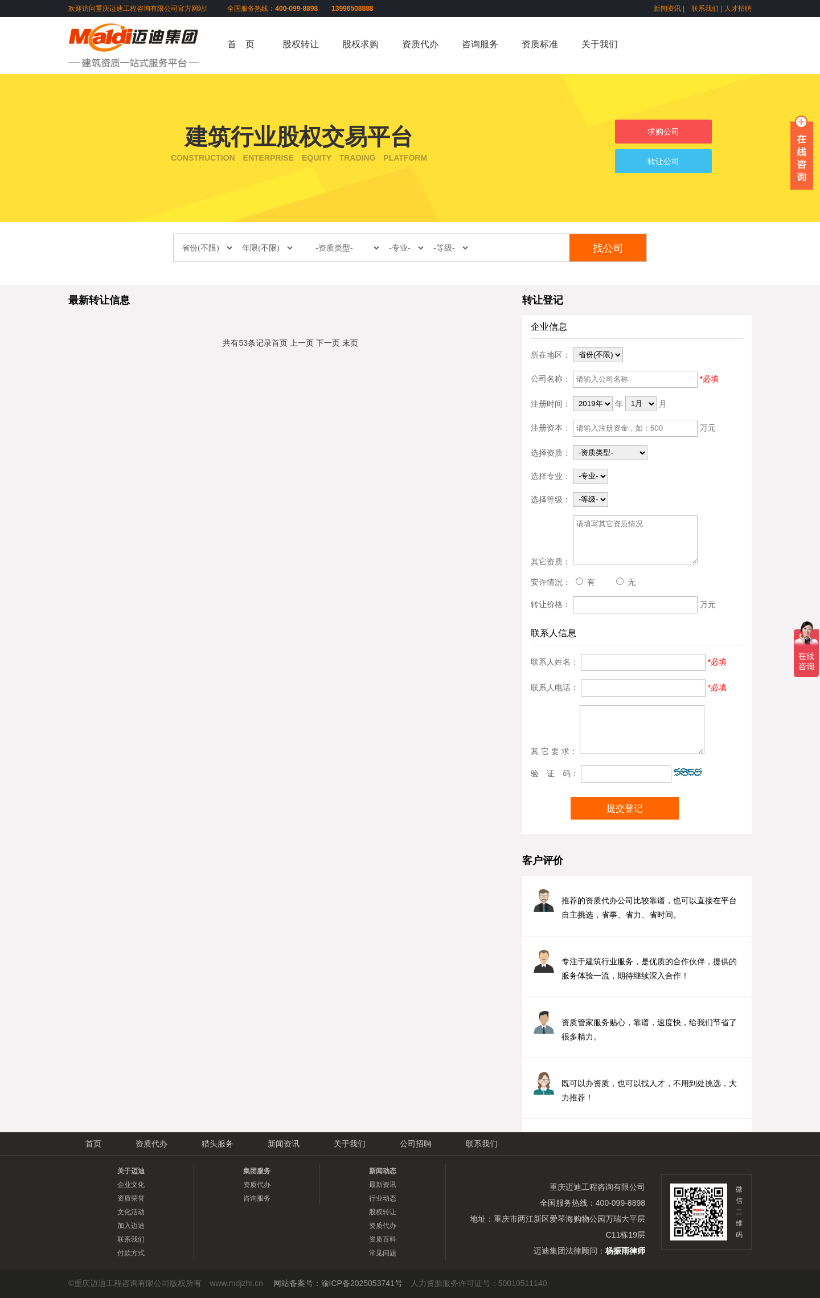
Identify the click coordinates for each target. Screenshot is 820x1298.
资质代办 (420, 44)
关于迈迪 (131, 1171)
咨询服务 (480, 44)
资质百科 (382, 1239)
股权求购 (360, 44)
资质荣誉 (131, 1198)
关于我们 (599, 44)
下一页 (328, 342)
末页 (350, 342)
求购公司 (663, 131)
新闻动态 (382, 1171)
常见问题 (382, 1253)
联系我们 (705, 9)
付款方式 (131, 1253)
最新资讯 (382, 1185)
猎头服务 (217, 1143)
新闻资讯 (667, 9)
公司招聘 (416, 1143)
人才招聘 (738, 9)
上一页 (302, 342)
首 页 (241, 44)
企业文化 (131, 1185)
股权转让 (300, 44)
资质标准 (540, 44)
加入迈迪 (131, 1226)
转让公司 (663, 161)
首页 (280, 342)
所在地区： (551, 354)
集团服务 (256, 1171)
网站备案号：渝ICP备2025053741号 (338, 1283)
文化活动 (131, 1212)
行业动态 (382, 1198)
